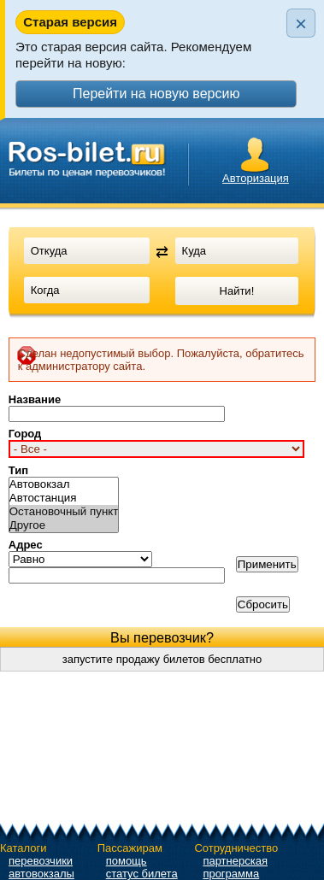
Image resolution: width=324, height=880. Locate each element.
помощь (126, 860)
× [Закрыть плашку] (301, 23)
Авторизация (255, 178)
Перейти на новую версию (156, 93)
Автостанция (64, 498)
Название (35, 399)
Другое (64, 525)
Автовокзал (64, 484)
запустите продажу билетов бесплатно (162, 659)
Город (25, 433)
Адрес (26, 544)
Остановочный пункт (64, 512)
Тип (18, 470)
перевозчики (41, 860)
